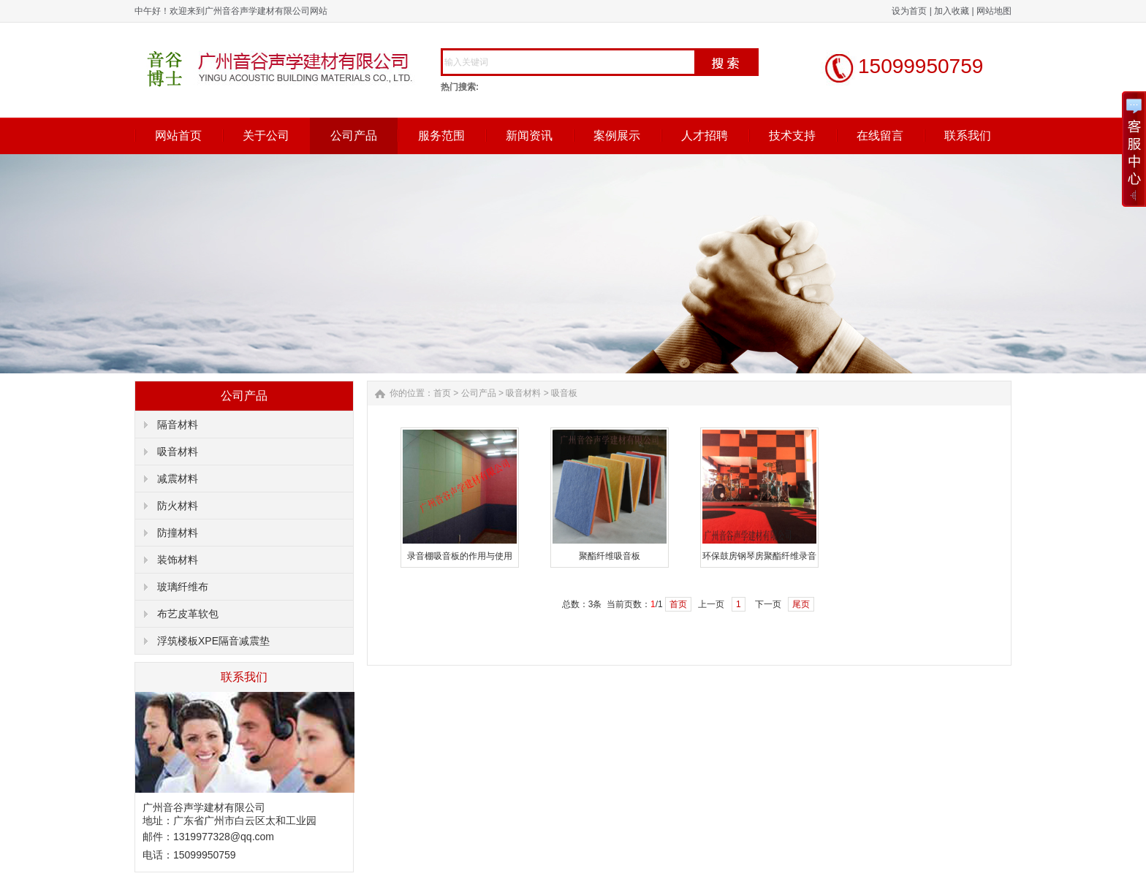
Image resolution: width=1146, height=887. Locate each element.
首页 (442, 393)
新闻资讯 (529, 135)
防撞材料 (177, 532)
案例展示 (616, 135)
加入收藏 (951, 11)
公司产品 (353, 135)
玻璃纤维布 (182, 587)
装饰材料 (177, 560)
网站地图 (994, 11)
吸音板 (564, 393)
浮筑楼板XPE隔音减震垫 (213, 641)
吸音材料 (177, 451)
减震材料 (177, 478)
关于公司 (266, 135)
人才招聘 (704, 135)
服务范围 (441, 135)
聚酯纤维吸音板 (609, 556)
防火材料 (177, 505)
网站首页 (178, 135)
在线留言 (880, 135)
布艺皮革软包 (188, 614)
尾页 (801, 604)
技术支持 (792, 135)
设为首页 (909, 11)
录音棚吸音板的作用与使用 (459, 556)
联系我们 (967, 135)
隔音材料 (177, 424)
